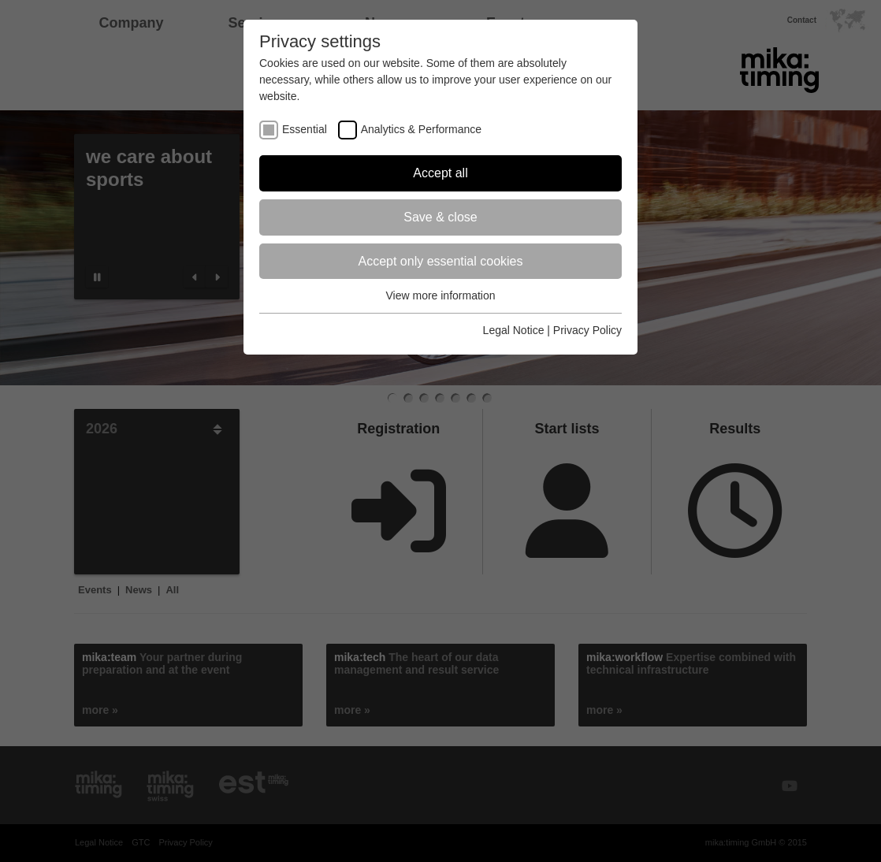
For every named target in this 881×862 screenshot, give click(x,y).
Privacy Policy (587, 330)
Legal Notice (514, 330)
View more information (440, 295)
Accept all (440, 173)
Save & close (440, 217)
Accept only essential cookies (441, 261)
